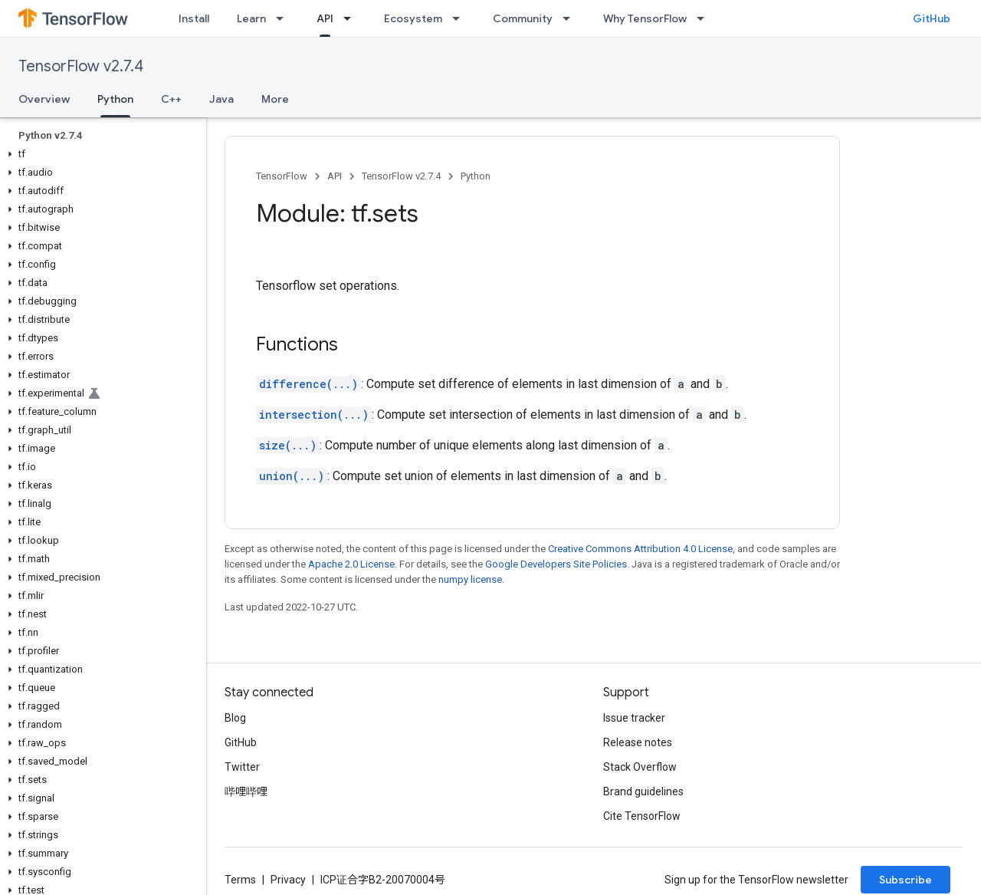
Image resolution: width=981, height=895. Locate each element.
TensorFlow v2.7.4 (80, 66)
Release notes (637, 742)
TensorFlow (281, 176)
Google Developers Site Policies (556, 564)
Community (523, 18)
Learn (251, 18)
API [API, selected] (325, 18)
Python (475, 176)
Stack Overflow (640, 767)
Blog (235, 718)
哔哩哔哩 (246, 791)
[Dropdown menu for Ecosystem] (460, 18)
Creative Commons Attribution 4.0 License (640, 548)
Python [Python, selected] (115, 99)
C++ (171, 99)
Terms (240, 880)
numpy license (470, 579)
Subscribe (905, 880)
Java (221, 99)
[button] (100, 154)
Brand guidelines (643, 791)
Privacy (288, 880)
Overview (44, 99)
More (275, 99)
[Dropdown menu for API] (351, 18)
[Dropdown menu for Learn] (284, 18)
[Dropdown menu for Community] (571, 18)
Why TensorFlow (645, 18)
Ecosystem (413, 18)
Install (194, 18)
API (334, 176)
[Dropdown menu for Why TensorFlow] (705, 18)
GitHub (931, 18)
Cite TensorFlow (642, 816)
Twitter (242, 767)
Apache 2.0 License (351, 564)
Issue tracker (634, 718)
